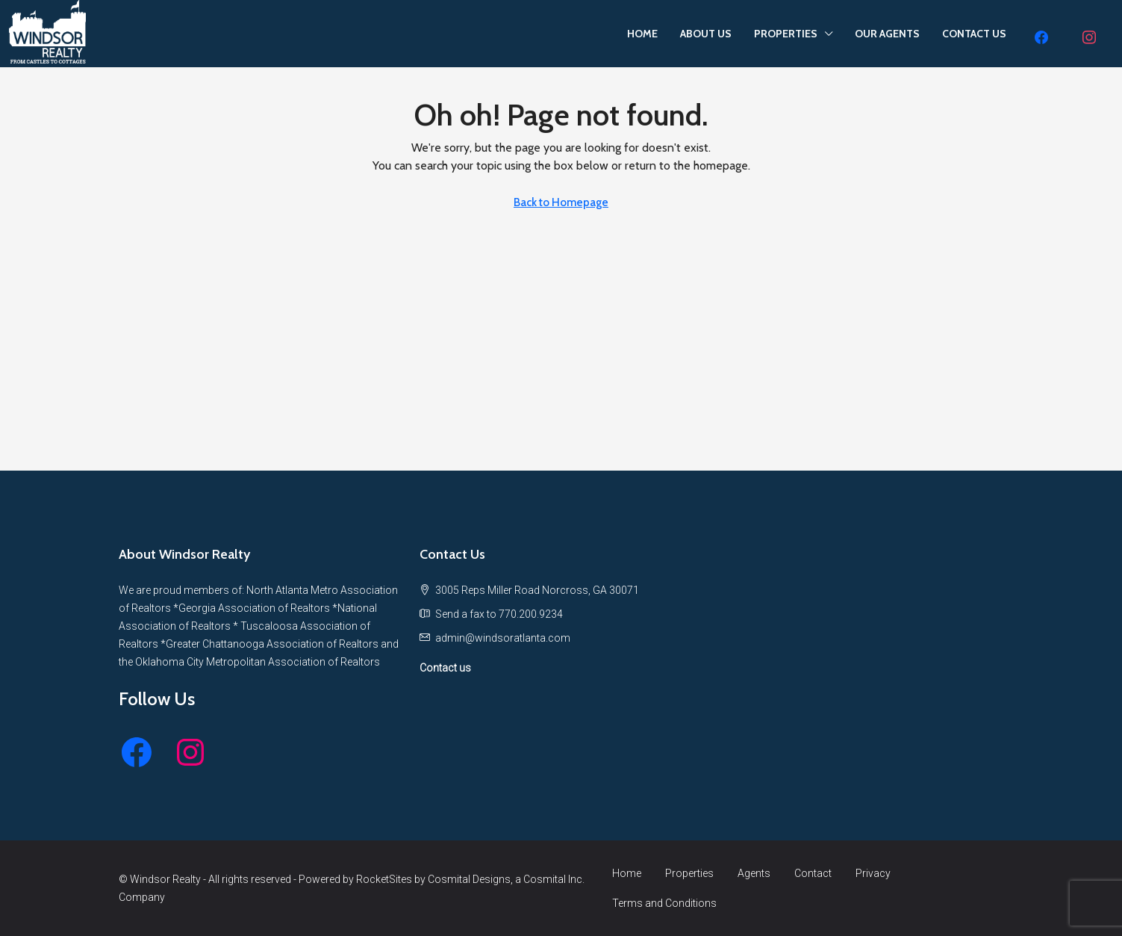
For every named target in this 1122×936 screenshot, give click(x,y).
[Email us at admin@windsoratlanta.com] (502, 638)
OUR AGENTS (887, 33)
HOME (642, 33)
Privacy (873, 873)
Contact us (445, 668)
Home (626, 873)
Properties (689, 873)
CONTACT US (974, 33)
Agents (754, 873)
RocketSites (384, 879)
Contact (813, 873)
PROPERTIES (785, 33)
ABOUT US (706, 33)
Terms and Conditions (664, 903)
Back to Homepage (561, 202)
